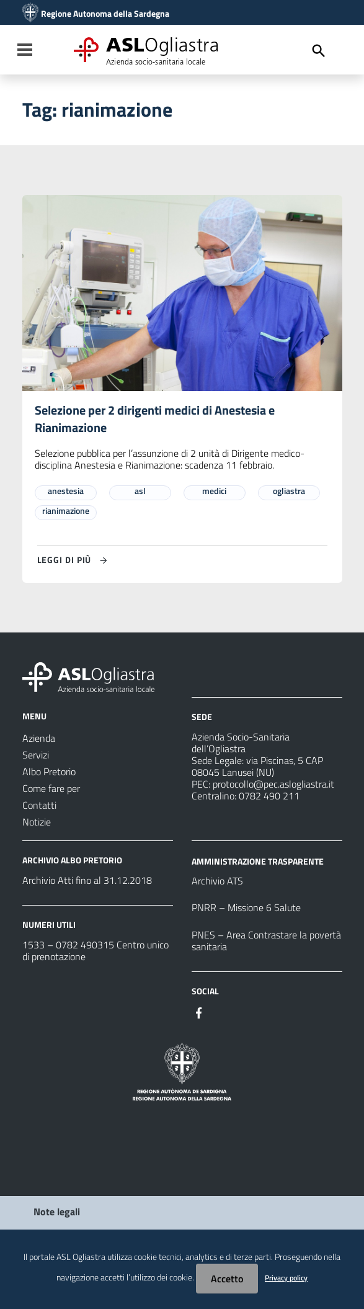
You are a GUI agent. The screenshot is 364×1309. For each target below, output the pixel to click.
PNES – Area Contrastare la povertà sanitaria (266, 941)
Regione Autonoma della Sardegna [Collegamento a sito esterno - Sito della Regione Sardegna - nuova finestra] (105, 13)
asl (140, 491)
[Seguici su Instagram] (221, 1012)
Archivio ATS (217, 881)
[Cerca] (318, 51)
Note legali (56, 1212)
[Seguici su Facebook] (199, 1012)
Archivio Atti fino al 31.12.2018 (87, 880)
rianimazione (65, 511)
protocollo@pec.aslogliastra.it (273, 784)
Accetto (227, 1278)
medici (214, 491)
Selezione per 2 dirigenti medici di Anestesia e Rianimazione (155, 419)
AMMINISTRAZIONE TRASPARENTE (258, 861)
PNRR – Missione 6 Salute (246, 908)
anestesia (66, 491)
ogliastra (289, 491)
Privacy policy (286, 1278)
